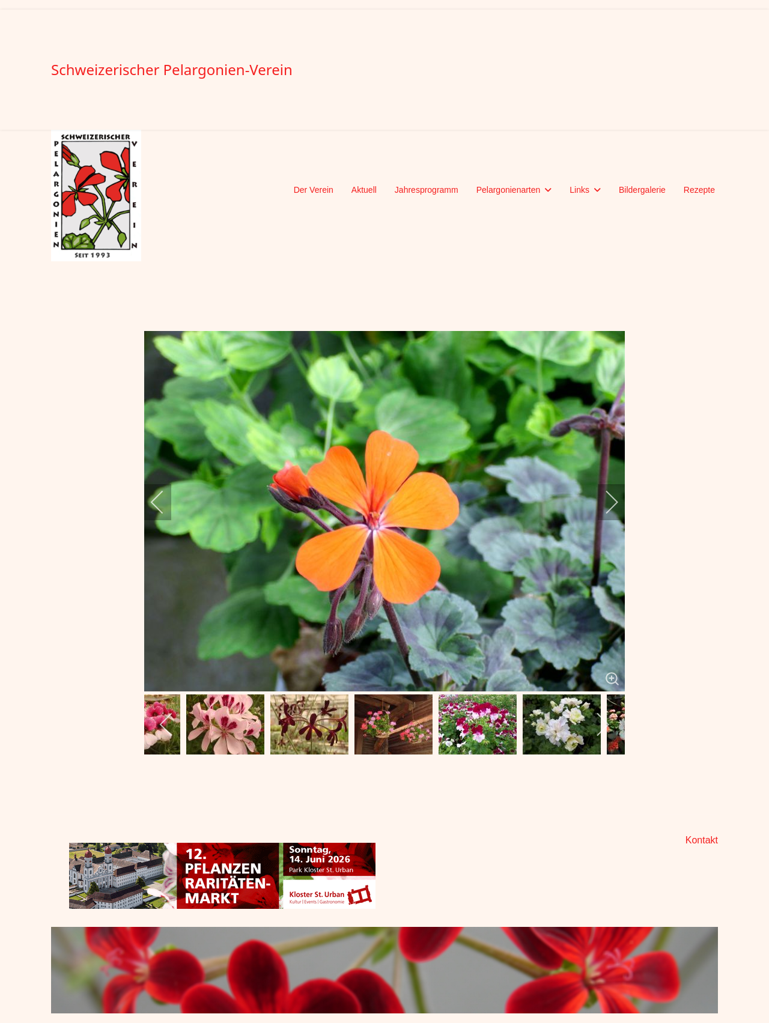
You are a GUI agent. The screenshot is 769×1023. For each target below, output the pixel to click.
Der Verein (313, 190)
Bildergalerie (642, 190)
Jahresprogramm (426, 190)
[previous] (165, 502)
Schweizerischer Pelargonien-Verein (172, 69)
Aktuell (364, 190)
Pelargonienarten (508, 190)
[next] (604, 502)
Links (579, 190)
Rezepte (699, 190)
